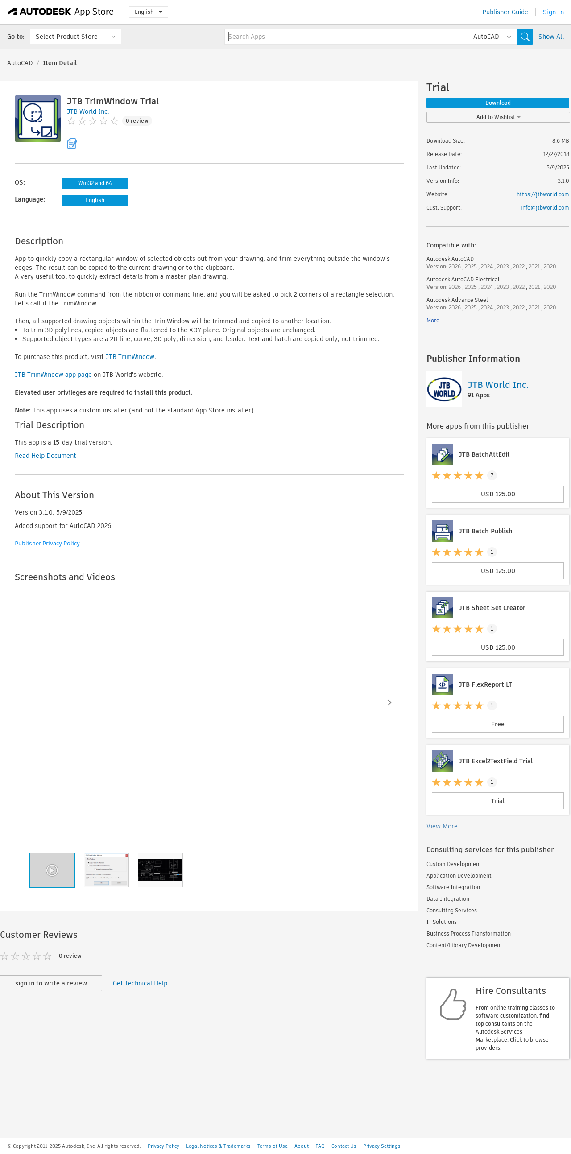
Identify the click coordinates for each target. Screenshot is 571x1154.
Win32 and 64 (95, 183)
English (148, 12)
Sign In (553, 12)
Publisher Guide (505, 12)
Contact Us (343, 1146)
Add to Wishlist (498, 117)
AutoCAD (20, 62)
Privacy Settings (382, 1146)
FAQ (320, 1146)
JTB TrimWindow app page (53, 374)
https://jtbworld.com (543, 194)
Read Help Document (45, 455)
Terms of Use (272, 1146)
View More (442, 826)
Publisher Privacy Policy (47, 543)
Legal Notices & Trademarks (218, 1146)
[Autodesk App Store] (61, 12)
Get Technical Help (140, 983)
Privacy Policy (163, 1146)
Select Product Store (67, 36)
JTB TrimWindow (130, 356)
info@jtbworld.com (545, 207)
